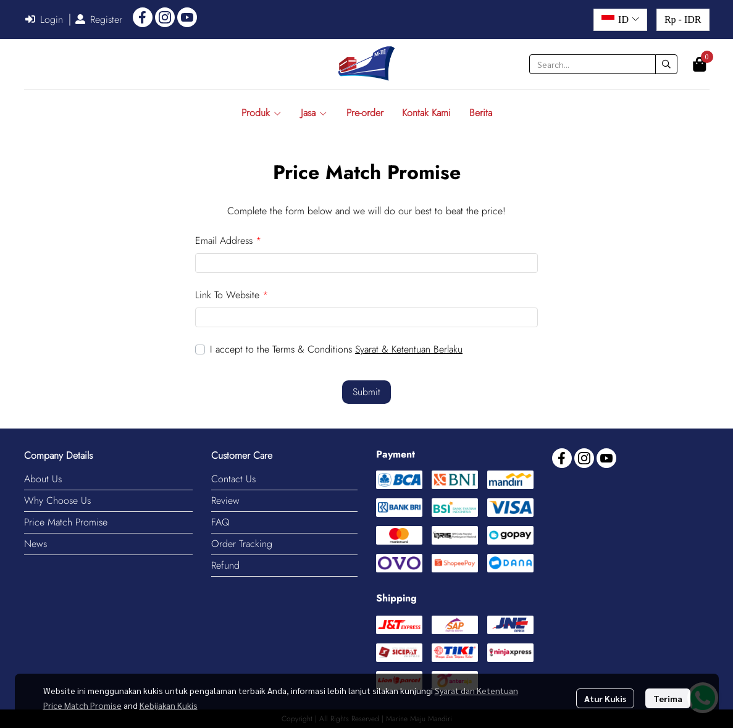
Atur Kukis (605, 698)
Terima (667, 698)
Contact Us (233, 479)
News (35, 544)
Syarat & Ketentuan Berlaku (409, 349)
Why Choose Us (57, 500)
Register (98, 19)
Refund (225, 565)
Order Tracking (241, 544)
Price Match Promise (65, 522)
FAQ (220, 522)
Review (225, 500)
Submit (366, 392)
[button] (620, 20)
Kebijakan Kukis (169, 705)
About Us (43, 479)
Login (44, 19)
